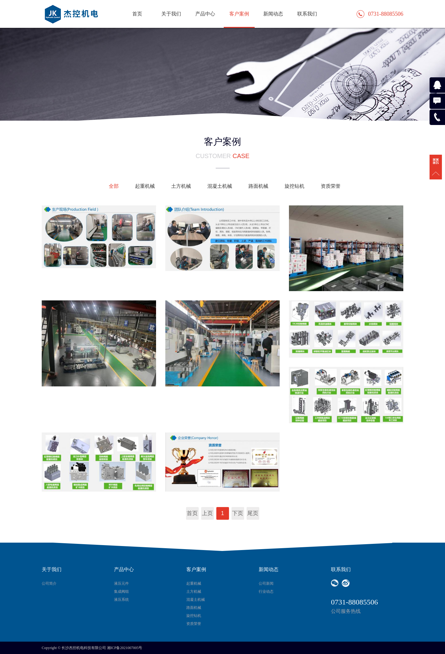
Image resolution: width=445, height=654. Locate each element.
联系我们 (307, 13)
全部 (114, 186)
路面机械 (258, 186)
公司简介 (49, 583)
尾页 (252, 513)
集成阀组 (121, 591)
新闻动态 (273, 13)
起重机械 (145, 186)
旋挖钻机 (294, 186)
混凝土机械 (219, 186)
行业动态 (266, 591)
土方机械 (181, 186)
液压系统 (121, 599)
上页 (207, 513)
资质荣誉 (331, 186)
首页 (137, 13)
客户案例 (239, 13)
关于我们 (171, 13)
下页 (237, 513)
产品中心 (205, 13)
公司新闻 (266, 583)
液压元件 (121, 583)
